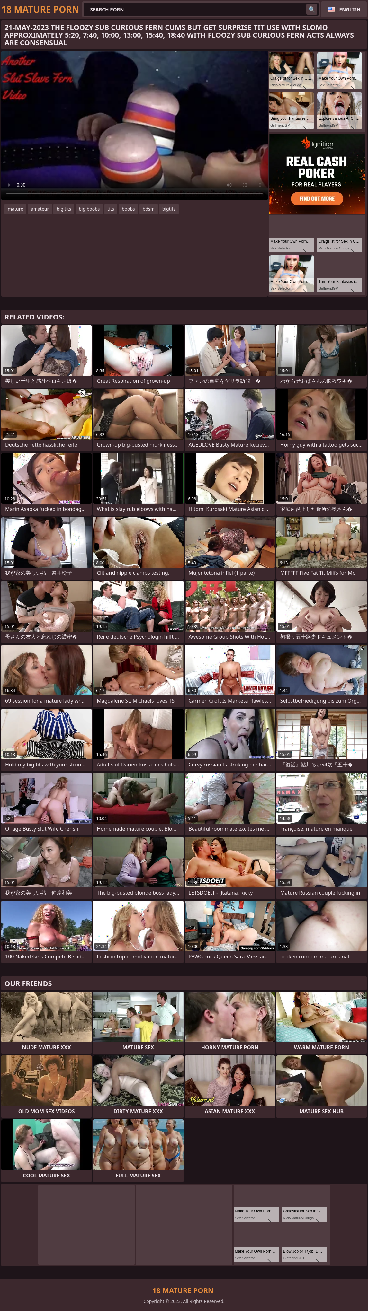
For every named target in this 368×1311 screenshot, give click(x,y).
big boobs (89, 209)
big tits (64, 209)
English (349, 9)
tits (111, 209)
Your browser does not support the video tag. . (134, 125)
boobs (128, 209)
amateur (40, 209)
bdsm (149, 209)
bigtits (168, 209)
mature (15, 209)
